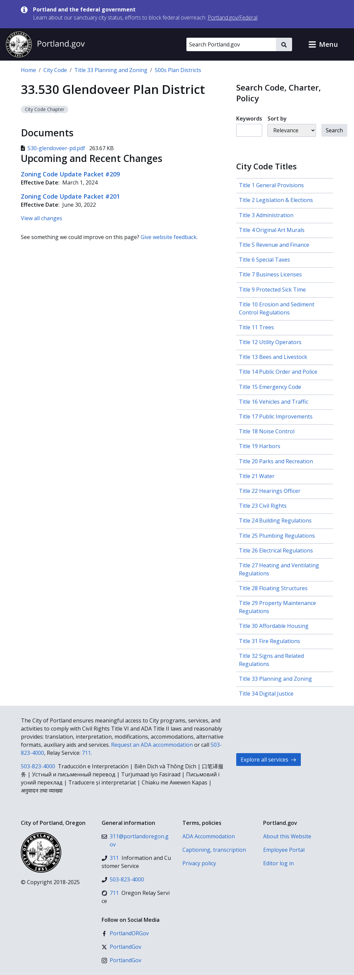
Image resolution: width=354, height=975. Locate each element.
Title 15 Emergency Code (270, 387)
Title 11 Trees (256, 327)
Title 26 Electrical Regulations (276, 550)
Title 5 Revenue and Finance (274, 244)
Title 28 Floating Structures (273, 588)
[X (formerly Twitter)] (121, 947)
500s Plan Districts (178, 70)
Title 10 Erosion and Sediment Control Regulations (276, 308)
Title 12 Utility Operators (270, 342)
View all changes (41, 218)
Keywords (249, 118)
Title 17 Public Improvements (276, 416)
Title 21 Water (257, 476)
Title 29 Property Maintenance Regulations (277, 607)
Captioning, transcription (214, 849)
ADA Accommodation (208, 836)
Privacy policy (199, 863)
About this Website (287, 836)
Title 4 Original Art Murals (272, 230)
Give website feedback (169, 237)
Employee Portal (284, 849)
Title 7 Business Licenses (270, 274)
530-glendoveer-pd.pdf (53, 148)
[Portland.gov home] (45, 44)
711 (86, 753)
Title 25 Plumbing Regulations (277, 535)
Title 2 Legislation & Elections (276, 200)
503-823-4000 (38, 766)
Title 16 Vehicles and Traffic (273, 401)
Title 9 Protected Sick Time (272, 289)
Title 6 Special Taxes (264, 259)
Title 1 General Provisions (271, 185)
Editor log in (278, 863)
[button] (323, 44)
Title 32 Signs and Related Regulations (271, 660)
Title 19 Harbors (259, 446)
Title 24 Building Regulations (275, 520)
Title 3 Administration (266, 215)
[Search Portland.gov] (231, 44)
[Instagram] (121, 960)
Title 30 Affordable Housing (274, 626)
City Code (55, 70)
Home (28, 70)
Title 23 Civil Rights (263, 505)
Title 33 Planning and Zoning (110, 70)
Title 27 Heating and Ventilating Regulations (279, 569)
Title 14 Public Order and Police (278, 371)
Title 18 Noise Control (266, 431)
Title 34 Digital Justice (266, 693)
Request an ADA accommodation (152, 744)
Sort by (277, 118)
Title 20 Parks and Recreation (276, 461)
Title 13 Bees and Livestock (273, 357)
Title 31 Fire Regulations (269, 641)
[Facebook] (125, 933)
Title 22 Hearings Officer (269, 491)
